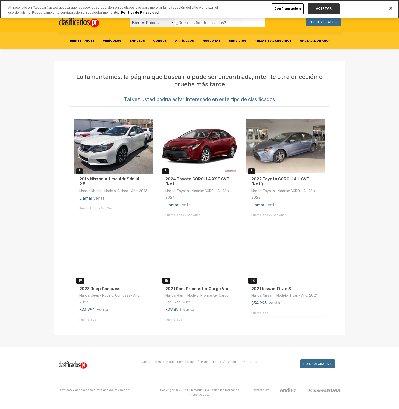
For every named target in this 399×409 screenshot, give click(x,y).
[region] (199, 9)
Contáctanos (151, 362)
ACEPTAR (324, 8)
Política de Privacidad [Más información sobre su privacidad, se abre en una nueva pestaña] (140, 12)
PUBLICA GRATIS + (323, 22)
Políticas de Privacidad (113, 390)
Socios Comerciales (180, 362)
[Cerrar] (390, 8)
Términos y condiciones (75, 390)
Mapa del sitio (211, 362)
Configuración (287, 8)
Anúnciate (234, 362)
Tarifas (252, 362)
